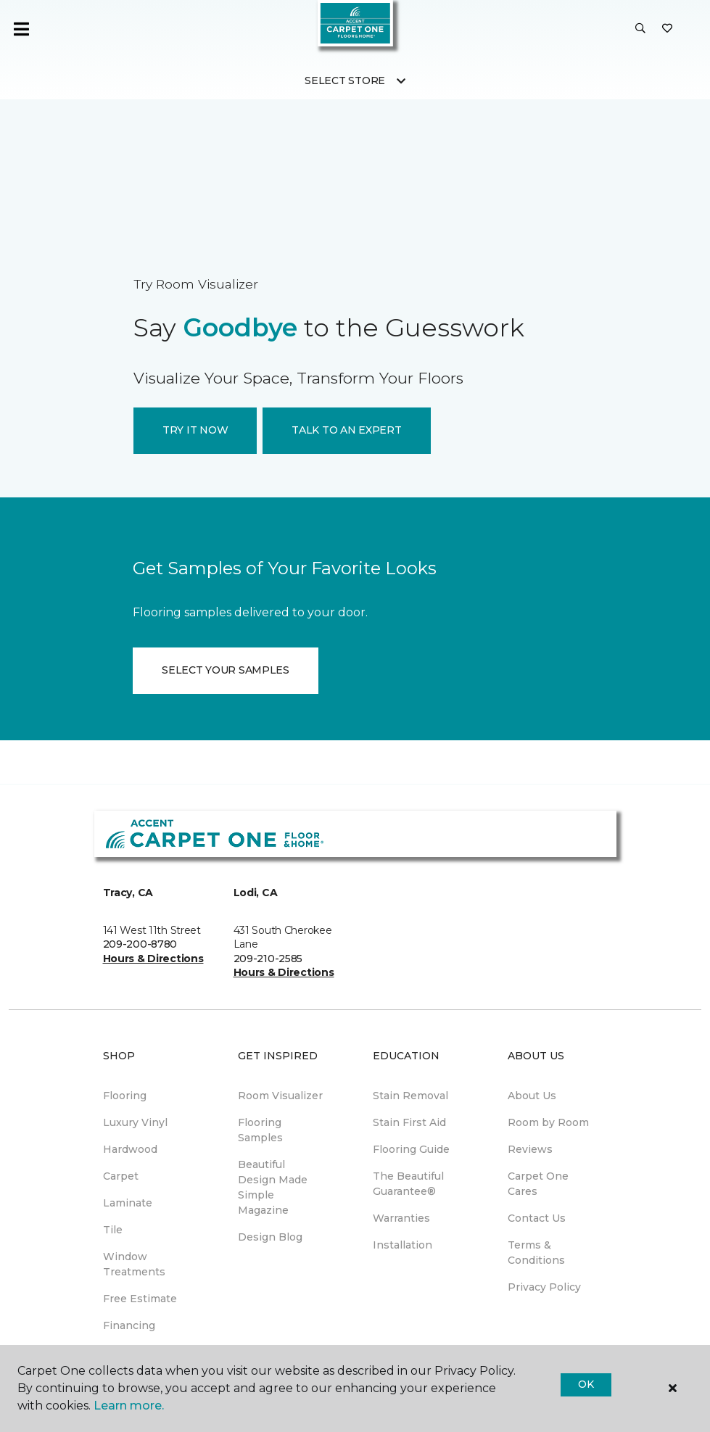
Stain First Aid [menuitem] (409, 1122)
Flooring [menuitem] (124, 1095)
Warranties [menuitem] (401, 1218)
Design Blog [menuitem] (270, 1236)
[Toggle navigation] (21, 29)
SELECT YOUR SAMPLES (225, 669)
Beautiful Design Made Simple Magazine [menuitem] (272, 1187)
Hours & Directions (153, 958)
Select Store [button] (345, 80)
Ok (585, 1384)
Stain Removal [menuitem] (410, 1095)
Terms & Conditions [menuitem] (536, 1252)
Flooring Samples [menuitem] (260, 1130)
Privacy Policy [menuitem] (544, 1287)
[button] (640, 29)
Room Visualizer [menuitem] (280, 1095)
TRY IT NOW (195, 429)
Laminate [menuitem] (127, 1202)
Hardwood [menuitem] (130, 1149)
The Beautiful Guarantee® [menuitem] (408, 1184)
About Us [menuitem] (532, 1095)
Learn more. (129, 1405)
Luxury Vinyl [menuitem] (135, 1122)
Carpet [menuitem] (121, 1176)
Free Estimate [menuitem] (140, 1298)
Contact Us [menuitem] (537, 1218)
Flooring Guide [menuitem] (411, 1149)
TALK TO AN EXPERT (346, 429)
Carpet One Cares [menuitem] (538, 1184)
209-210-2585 (268, 958)
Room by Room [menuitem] (548, 1122)
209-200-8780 (140, 944)
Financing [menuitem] (129, 1325)
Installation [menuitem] (402, 1244)
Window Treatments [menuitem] (134, 1264)
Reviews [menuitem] (530, 1149)
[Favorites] (667, 29)
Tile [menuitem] (113, 1229)
